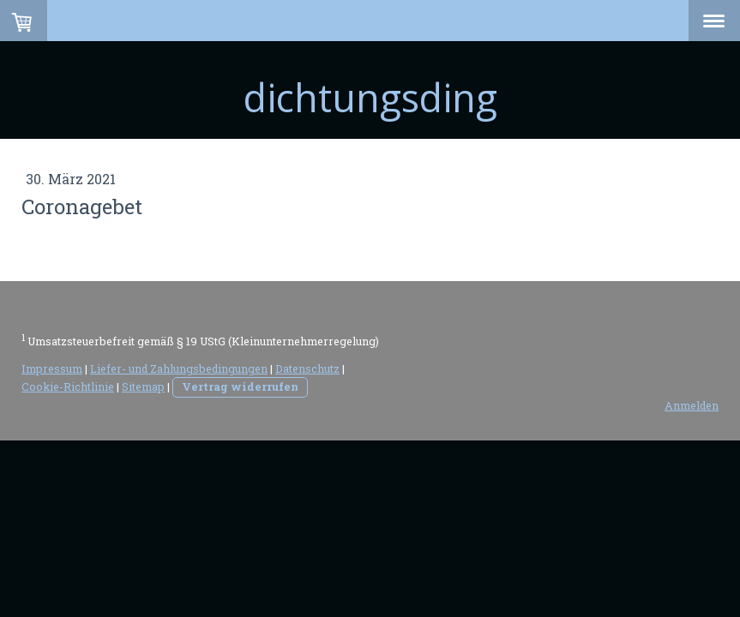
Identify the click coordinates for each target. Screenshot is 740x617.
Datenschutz (307, 368)
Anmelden (692, 405)
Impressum (51, 368)
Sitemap (143, 386)
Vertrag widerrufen (240, 386)
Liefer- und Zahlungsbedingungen (179, 368)
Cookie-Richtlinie (67, 386)
